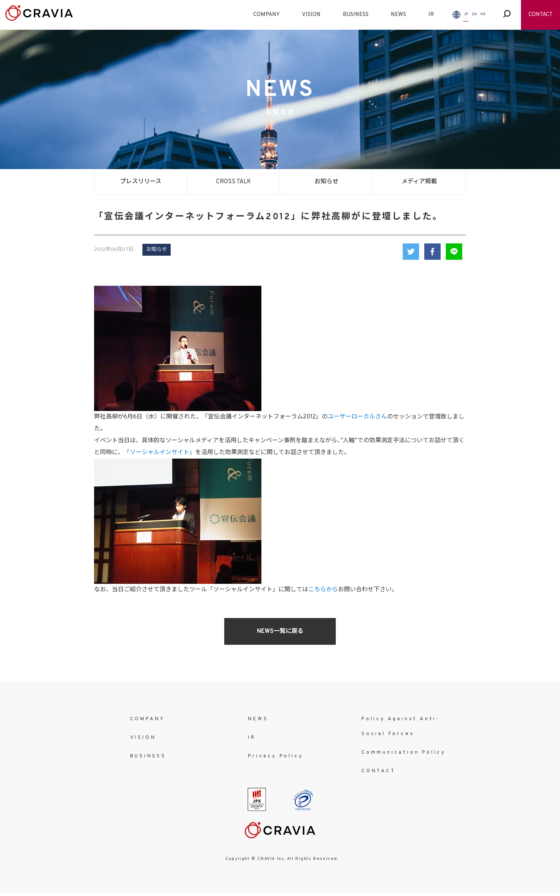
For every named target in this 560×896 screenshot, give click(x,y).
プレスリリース (140, 181)
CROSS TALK (233, 181)
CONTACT (540, 14)
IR (431, 14)
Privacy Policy (275, 756)
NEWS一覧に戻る (280, 631)
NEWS (398, 14)
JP (466, 14)
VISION (311, 14)
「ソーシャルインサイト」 (159, 452)
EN (474, 14)
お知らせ (326, 181)
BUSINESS (355, 14)
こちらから (323, 589)
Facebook (432, 251)
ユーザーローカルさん (357, 417)
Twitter (411, 251)
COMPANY (266, 14)
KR (483, 14)
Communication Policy (403, 753)
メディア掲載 (419, 181)
